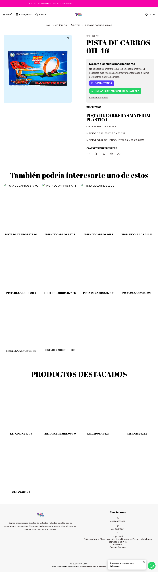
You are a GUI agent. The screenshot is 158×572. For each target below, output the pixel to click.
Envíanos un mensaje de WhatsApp (115, 91)
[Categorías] (23, 14)
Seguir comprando (98, 98)
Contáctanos (101, 83)
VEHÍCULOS (61, 25)
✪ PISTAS (76, 25)
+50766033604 (117, 520)
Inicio (48, 25)
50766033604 (118, 527)
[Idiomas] (150, 14)
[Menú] (7, 14)
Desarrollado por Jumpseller (93, 567)
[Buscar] (41, 14)
